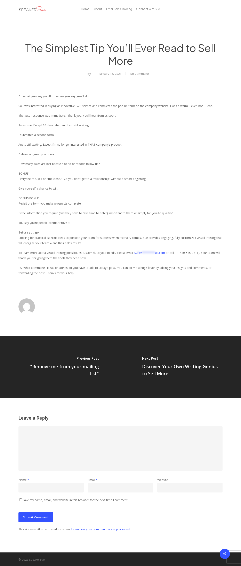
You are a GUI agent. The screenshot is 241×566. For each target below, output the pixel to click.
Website (162, 480)
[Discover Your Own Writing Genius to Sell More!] (181, 367)
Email (92, 480)
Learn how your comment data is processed (100, 529)
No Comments (140, 74)
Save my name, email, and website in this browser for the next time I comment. (75, 500)
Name (23, 480)
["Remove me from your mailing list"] (60, 367)
